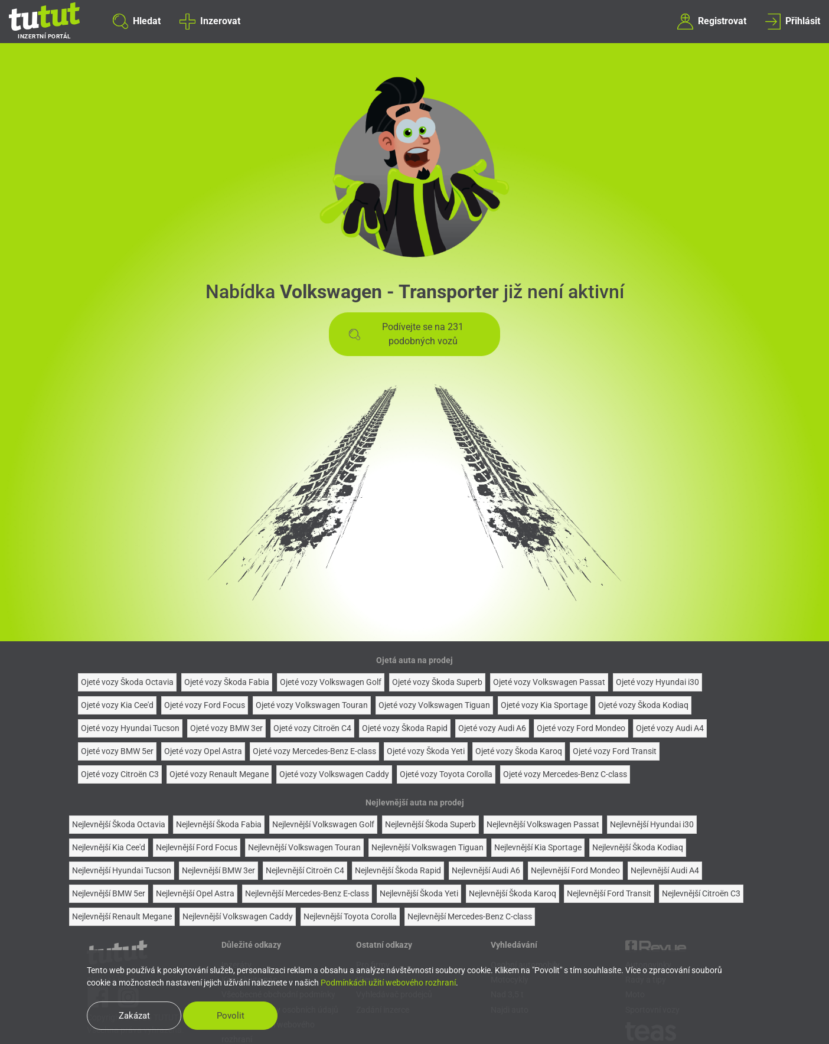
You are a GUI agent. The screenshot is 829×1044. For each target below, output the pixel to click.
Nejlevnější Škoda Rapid (398, 870)
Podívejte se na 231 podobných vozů (406, 334)
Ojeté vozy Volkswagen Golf (330, 682)
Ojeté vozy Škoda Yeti (426, 751)
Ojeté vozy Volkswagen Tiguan (434, 705)
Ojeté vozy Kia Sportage (544, 705)
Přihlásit (792, 21)
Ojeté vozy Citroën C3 (120, 774)
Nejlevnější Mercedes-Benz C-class (469, 916)
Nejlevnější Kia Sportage (538, 847)
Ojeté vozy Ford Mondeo (581, 728)
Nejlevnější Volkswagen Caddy (237, 916)
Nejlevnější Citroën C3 (701, 893)
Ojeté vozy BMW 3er (226, 728)
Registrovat (711, 21)
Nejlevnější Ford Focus (196, 847)
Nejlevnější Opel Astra (195, 893)
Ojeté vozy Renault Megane (219, 774)
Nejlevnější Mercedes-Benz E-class (307, 893)
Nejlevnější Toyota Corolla (350, 916)
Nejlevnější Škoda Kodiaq (637, 847)
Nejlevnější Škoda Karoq (512, 893)
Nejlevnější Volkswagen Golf (323, 824)
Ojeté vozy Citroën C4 (312, 728)
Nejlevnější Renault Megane (122, 916)
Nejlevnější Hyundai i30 (652, 824)
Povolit (230, 1015)
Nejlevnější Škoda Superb (430, 824)
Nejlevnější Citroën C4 (305, 870)
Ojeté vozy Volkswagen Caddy (334, 774)
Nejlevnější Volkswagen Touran (304, 847)
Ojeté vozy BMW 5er (117, 751)
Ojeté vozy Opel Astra (203, 751)
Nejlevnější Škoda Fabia (219, 824)
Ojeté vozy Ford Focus (204, 705)
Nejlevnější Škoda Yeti (419, 893)
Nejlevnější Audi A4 (665, 870)
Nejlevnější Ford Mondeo (575, 870)
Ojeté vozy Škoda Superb (437, 682)
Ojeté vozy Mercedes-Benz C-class (565, 774)
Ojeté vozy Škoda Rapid (405, 728)
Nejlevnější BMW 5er (108, 893)
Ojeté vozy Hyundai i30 (657, 682)
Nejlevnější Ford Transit (609, 893)
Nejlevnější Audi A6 (486, 870)
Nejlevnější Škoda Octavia (118, 824)
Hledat (137, 21)
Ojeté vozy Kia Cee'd (117, 705)
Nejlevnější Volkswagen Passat (543, 824)
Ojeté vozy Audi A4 (670, 728)
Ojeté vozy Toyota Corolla (446, 774)
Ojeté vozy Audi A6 (492, 728)
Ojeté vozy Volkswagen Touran (312, 705)
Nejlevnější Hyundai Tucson (121, 870)
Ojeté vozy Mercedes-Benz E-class (314, 751)
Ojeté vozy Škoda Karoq (518, 751)
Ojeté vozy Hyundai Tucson (130, 728)
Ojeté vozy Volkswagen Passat (549, 682)
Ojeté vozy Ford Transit (615, 751)
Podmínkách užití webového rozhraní (388, 982)
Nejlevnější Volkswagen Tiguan (427, 847)
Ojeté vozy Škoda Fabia (226, 682)
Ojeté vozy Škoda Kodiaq (643, 705)
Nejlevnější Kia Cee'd (108, 847)
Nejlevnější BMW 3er (218, 870)
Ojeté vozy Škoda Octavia (127, 682)
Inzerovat (209, 21)
